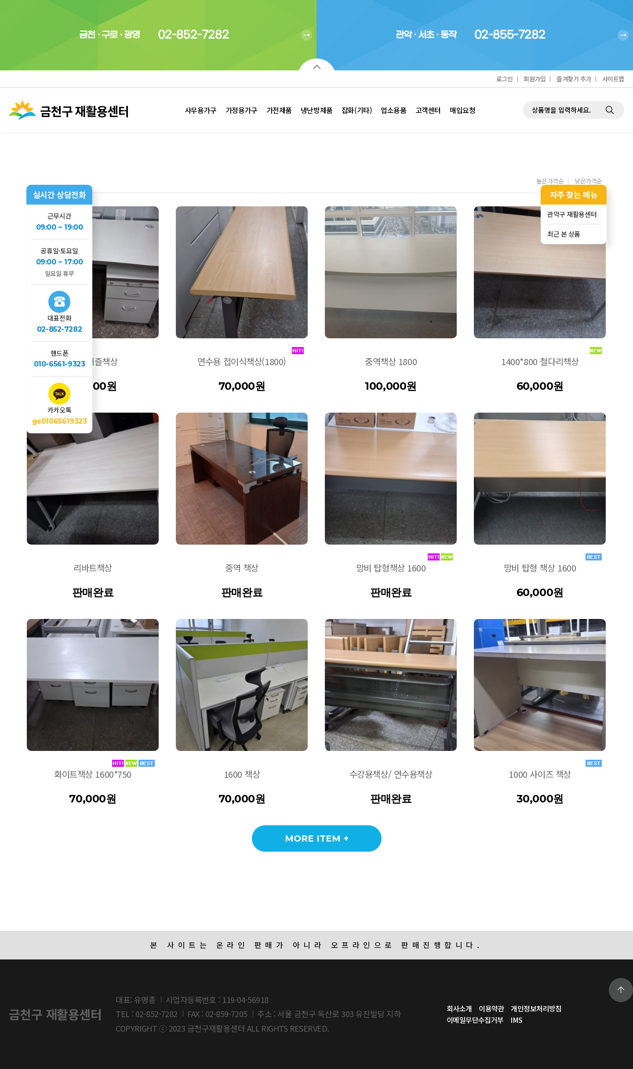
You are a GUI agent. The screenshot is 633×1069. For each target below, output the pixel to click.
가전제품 (279, 110)
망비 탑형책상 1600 (391, 567)
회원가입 (535, 78)
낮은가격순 (588, 181)
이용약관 (491, 1008)
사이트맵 (613, 78)
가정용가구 (242, 110)
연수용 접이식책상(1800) (241, 361)
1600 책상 (242, 774)
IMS (516, 1019)
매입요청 (462, 110)
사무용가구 (201, 110)
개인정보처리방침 (536, 1008)
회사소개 (459, 1008)
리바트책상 (92, 567)
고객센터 (428, 110)
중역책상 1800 (391, 361)
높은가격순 (550, 181)
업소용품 (393, 110)
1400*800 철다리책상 (539, 361)
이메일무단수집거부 (475, 1019)
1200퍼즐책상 (93, 361)
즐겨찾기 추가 (574, 78)
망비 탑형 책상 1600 (540, 567)
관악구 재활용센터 (572, 214)
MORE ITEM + (317, 838)
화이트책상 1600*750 (92, 774)
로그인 (504, 78)
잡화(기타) (357, 110)
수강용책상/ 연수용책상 (391, 774)
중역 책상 (241, 567)
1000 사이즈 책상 (540, 774)
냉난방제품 (317, 110)
